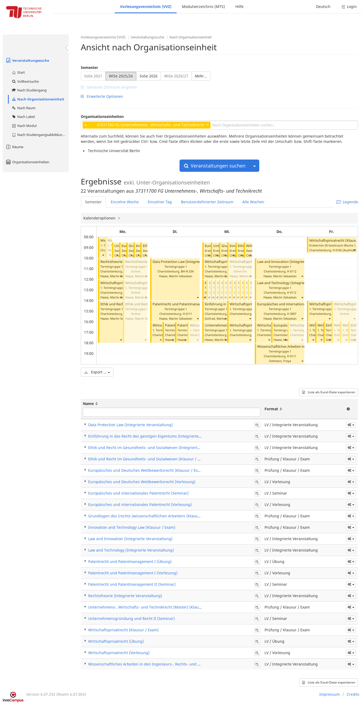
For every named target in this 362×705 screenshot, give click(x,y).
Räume (14, 146)
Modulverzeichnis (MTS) (203, 6)
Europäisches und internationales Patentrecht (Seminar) (138, 493)
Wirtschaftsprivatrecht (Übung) (116, 641)
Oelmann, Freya (280, 361)
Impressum (329, 694)
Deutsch (323, 6)
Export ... (97, 371)
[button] (103, 255)
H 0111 (187, 314)
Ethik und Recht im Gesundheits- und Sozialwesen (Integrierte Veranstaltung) (157, 447)
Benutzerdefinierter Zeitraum (207, 201)
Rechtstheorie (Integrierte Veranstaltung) (125, 595)
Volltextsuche (25, 81)
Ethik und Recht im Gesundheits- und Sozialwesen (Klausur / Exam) (148, 458)
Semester (89, 67)
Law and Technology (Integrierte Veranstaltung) (295, 283)
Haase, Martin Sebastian (116, 276)
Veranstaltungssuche (27, 60)
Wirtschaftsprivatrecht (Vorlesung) (119, 652)
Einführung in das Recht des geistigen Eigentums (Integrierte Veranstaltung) (157, 436)
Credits (353, 694)
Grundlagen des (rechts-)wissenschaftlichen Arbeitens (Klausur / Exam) (152, 515)
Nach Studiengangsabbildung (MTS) (40, 134)
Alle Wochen (253, 201)
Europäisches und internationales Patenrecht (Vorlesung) (302, 304)
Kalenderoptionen (100, 218)
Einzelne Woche (125, 201)
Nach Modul (24, 125)
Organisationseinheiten (27, 162)
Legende (347, 201)
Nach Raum (23, 107)
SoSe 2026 (149, 75)
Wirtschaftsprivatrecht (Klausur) (334, 240)
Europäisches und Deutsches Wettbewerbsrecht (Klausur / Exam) (146, 470)
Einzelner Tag (160, 201)
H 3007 (291, 314)
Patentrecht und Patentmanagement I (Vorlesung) (193, 304)
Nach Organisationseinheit (37, 99)
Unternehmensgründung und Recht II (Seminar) (131, 618)
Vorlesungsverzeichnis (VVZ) (145, 6)
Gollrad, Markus (216, 318)
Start (18, 72)
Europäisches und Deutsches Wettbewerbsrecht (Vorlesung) (141, 481)
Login (349, 6)
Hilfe (239, 6)
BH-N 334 (187, 271)
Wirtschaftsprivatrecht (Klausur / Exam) (123, 629)
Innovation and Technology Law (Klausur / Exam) (131, 527)
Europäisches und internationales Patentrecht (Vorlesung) (140, 504)
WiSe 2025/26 (121, 75)
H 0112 (291, 271)
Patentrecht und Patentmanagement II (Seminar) (132, 584)
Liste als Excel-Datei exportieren (328, 392)
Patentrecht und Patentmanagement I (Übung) (130, 561)
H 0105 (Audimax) (345, 250)
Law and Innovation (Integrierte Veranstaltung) (294, 261)
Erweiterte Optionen (102, 96)
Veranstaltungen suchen (214, 165)
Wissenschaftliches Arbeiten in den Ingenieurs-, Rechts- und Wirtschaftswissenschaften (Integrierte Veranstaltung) (191, 664)
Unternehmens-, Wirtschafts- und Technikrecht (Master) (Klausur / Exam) (153, 607)
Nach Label (23, 116)
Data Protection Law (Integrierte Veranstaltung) (190, 261)
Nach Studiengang (29, 90)
